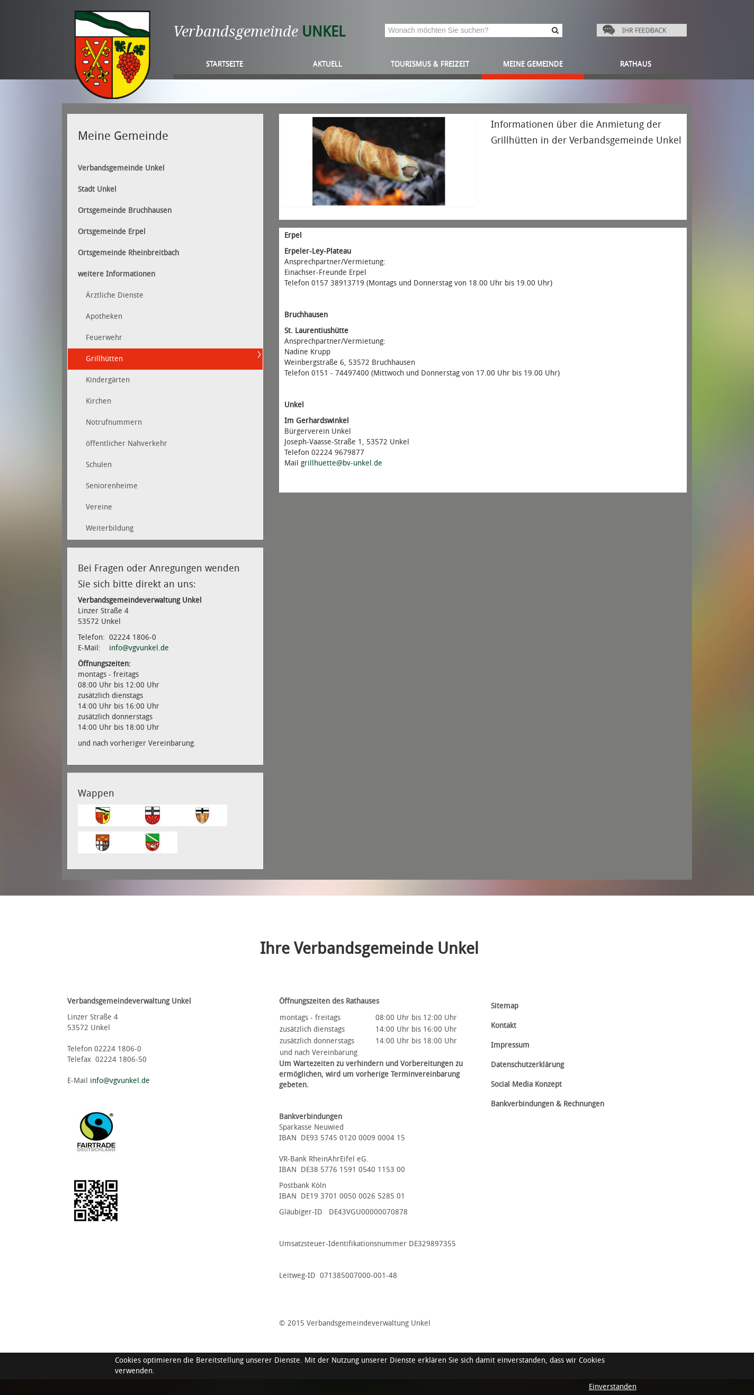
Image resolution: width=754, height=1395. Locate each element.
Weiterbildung (109, 528)
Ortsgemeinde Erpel (112, 231)
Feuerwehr (104, 337)
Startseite (224, 63)
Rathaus (635, 63)
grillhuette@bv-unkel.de (341, 463)
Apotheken (104, 316)
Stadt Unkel (97, 189)
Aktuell (327, 63)
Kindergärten (108, 379)
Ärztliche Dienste (114, 295)
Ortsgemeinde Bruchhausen (125, 210)
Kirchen (98, 401)
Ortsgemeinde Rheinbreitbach (128, 252)
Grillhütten (104, 358)
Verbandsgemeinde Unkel (121, 168)
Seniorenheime (112, 485)
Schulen (99, 464)
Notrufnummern (114, 422)
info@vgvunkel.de (139, 647)
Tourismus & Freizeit (430, 63)
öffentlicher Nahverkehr (126, 443)
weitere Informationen (116, 274)
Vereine (99, 507)
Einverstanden (612, 1386)
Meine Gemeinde (533, 63)
